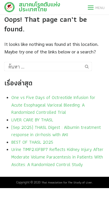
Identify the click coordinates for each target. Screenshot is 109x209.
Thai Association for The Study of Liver (67, 182)
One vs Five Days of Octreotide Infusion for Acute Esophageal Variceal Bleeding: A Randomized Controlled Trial (53, 105)
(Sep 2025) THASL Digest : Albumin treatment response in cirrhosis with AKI (56, 131)
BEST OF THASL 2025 (32, 142)
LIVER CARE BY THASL (32, 119)
